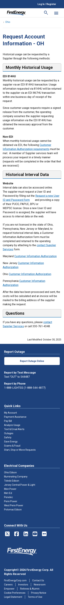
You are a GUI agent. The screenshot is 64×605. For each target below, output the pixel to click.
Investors (23, 584)
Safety (7, 437)
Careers (8, 584)
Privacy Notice (38, 592)
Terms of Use (35, 597)
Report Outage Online (32, 361)
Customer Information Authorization (35, 256)
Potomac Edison (13, 509)
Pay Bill (8, 421)
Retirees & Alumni (29, 588)
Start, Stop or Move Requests (20, 449)
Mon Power (10, 489)
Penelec (8, 497)
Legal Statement (13, 597)
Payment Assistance (15, 416)
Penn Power (10, 501)
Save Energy (11, 441)
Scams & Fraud (12, 445)
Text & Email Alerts (14, 429)
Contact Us (38, 580)
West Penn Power (13, 505)
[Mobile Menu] (56, 13)
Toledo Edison (11, 480)
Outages (8, 433)
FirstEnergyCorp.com (15, 580)
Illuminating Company (15, 476)
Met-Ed (8, 493)
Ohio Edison (10, 472)
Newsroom (40, 584)
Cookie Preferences (14, 592)
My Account (10, 412)
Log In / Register (47, 4)
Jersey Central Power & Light (19, 484)
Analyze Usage (12, 425)
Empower (9, 588)
